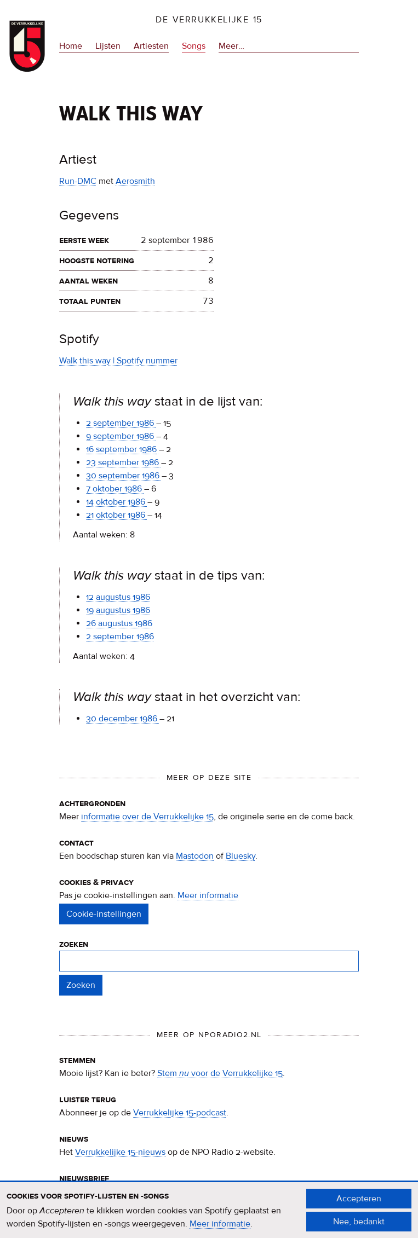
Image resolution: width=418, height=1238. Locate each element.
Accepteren (358, 1204)
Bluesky (240, 856)
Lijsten (108, 46)
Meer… (231, 46)
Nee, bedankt (359, 1227)
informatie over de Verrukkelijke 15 (147, 816)
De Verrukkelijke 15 (209, 19)
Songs (193, 46)
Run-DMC (77, 181)
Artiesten (151, 46)
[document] (209, 1215)
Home (70, 46)
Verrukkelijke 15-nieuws (120, 1152)
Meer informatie (207, 895)
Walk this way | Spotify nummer (118, 360)
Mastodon (195, 856)
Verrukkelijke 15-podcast (179, 1112)
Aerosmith (135, 181)
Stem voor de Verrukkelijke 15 (220, 1073)
